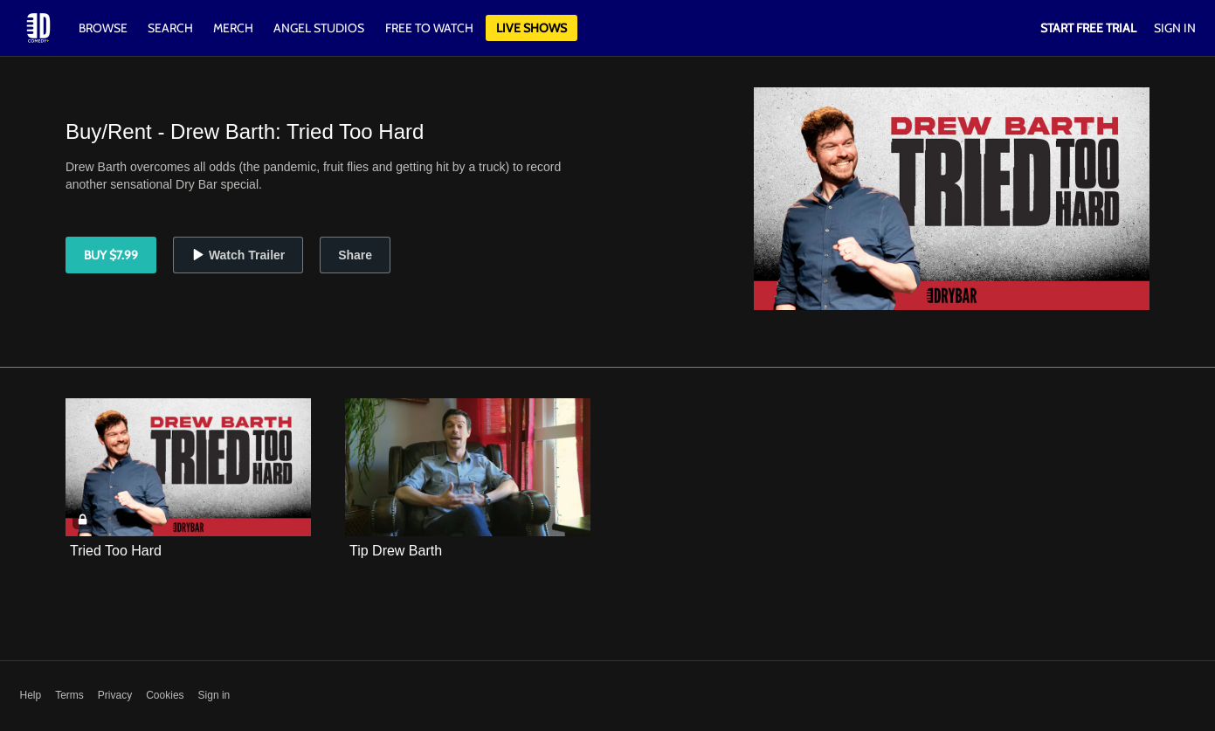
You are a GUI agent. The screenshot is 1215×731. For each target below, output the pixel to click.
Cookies (164, 695)
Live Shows (531, 28)
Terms (69, 695)
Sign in (214, 695)
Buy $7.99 (111, 255)
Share (355, 255)
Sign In (1175, 28)
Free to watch (429, 28)
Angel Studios (318, 28)
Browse (104, 28)
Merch (233, 28)
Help (31, 695)
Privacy (115, 695)
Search (172, 28)
